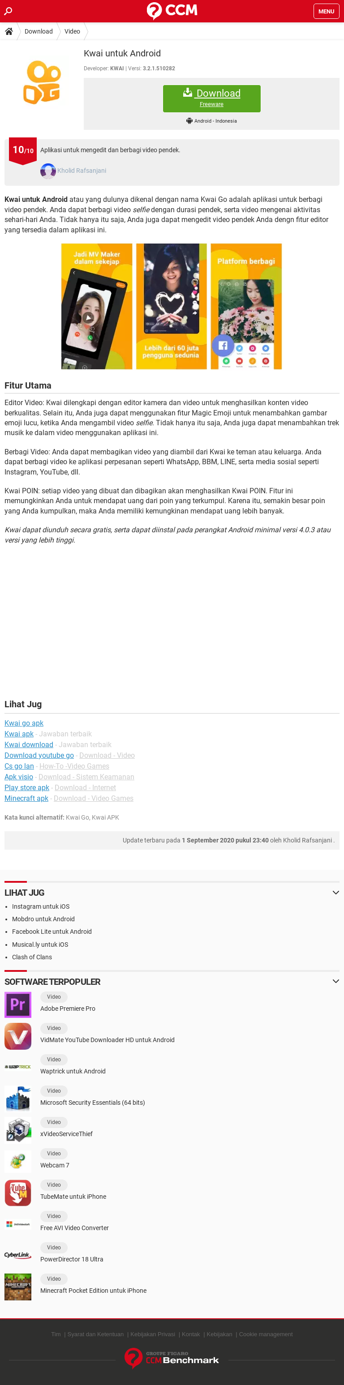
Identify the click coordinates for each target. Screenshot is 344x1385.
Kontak (191, 1334)
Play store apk (26, 787)
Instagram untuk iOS (40, 906)
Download (39, 31)
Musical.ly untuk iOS (40, 944)
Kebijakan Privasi (152, 1334)
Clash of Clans (32, 957)
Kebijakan (219, 1334)
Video (72, 31)
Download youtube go (39, 755)
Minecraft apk (26, 798)
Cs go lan (19, 766)
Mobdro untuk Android (43, 919)
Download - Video (107, 755)
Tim (55, 1334)
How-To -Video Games (74, 766)
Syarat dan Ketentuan (96, 1334)
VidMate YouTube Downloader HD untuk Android (107, 1039)
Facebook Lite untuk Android (52, 931)
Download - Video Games (93, 798)
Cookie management (266, 1334)
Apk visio (18, 777)
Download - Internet (85, 787)
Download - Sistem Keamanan (86, 777)
